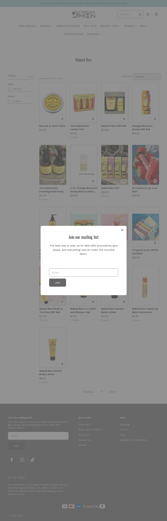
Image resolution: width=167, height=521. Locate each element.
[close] (122, 230)
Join (57, 282)
